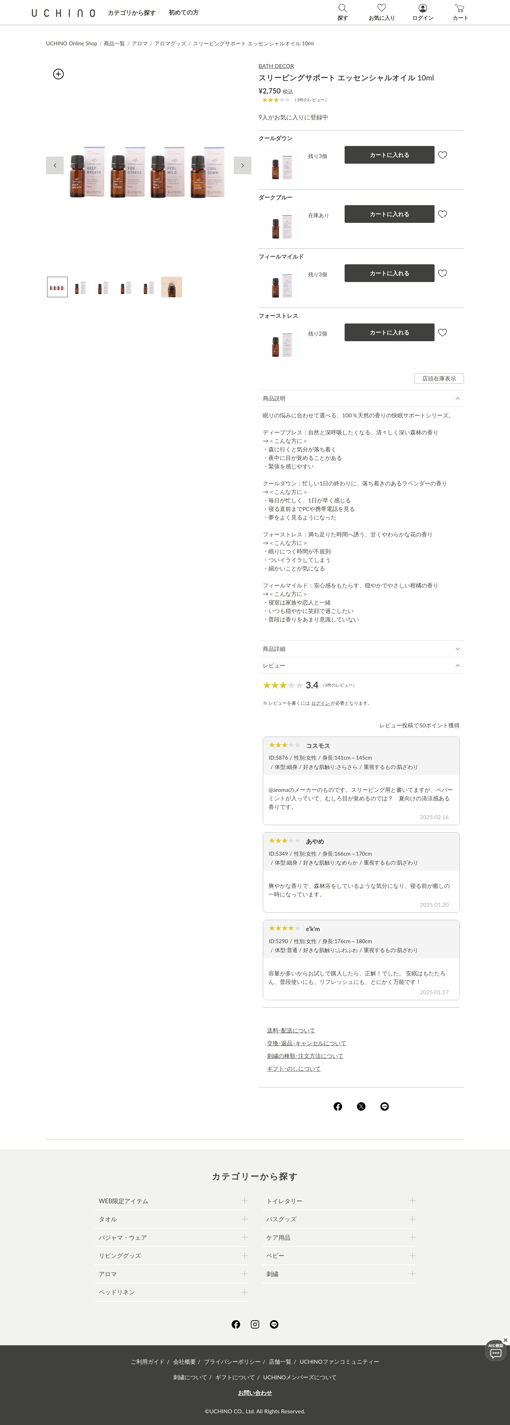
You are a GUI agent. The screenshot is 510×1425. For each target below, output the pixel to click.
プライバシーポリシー (232, 1361)
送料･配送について (291, 1030)
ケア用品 (278, 1237)
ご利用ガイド (148, 1361)
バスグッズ (281, 1219)
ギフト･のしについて (294, 1068)
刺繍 (272, 1274)
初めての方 (184, 12)
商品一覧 (114, 43)
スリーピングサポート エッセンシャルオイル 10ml (253, 43)
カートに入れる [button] (389, 154)
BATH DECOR (276, 65)
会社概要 (184, 1361)
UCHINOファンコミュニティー (339, 1361)
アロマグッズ (170, 43)
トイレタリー (284, 1201)
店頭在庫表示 (439, 378)
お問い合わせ (255, 1392)
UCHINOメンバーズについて (300, 1377)
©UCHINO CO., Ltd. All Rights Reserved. (255, 1411)
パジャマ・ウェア (123, 1237)
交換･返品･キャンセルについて (306, 1043)
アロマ (140, 43)
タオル (108, 1219)
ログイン (321, 703)
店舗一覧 (280, 1361)
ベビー (275, 1255)
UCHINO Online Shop (71, 43)
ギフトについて (235, 1377)
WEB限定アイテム (123, 1201)
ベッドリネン (117, 1292)
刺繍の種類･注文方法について (305, 1055)
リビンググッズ (120, 1255)
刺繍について (190, 1377)
